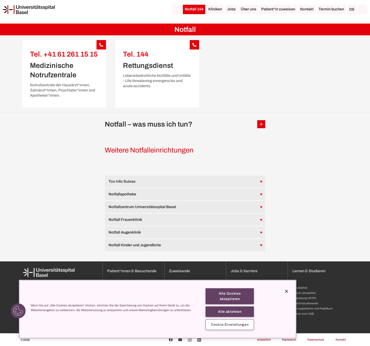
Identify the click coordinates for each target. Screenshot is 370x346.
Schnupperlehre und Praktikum (312, 308)
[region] (157, 309)
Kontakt (307, 9)
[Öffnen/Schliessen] (261, 124)
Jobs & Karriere (244, 271)
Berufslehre (299, 287)
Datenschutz (315, 339)
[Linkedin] (199, 340)
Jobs (231, 9)
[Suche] (362, 9)
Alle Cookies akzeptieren (230, 296)
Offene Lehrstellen (304, 293)
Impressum (289, 339)
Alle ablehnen (229, 311)
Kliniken (215, 9)
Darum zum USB (303, 313)
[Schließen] (286, 291)
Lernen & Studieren (308, 271)
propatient (264, 339)
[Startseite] (29, 9)
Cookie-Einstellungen (229, 324)
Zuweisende (179, 271)
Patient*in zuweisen (278, 9)
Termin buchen (331, 9)
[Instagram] (190, 340)
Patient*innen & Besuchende (131, 271)
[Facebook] (171, 340)
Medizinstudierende (305, 303)
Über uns (248, 9)
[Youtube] (180, 340)
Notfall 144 (194, 9)
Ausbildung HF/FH (304, 298)
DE (352, 9)
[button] (185, 124)
